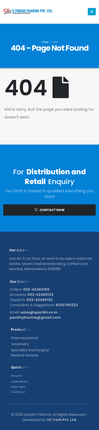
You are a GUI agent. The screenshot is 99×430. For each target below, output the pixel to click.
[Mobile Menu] (92, 11)
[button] (49, 210)
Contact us (18, 392)
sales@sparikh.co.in (38, 312)
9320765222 (67, 304)
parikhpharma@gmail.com (35, 317)
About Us (16, 376)
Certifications (19, 381)
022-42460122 (40, 294)
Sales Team (18, 387)
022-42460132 (40, 299)
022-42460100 (36, 289)
